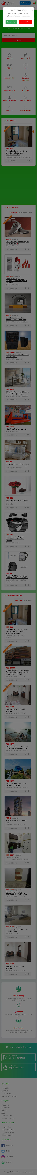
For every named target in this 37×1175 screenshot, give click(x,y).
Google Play (11, 22)
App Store (25, 22)
